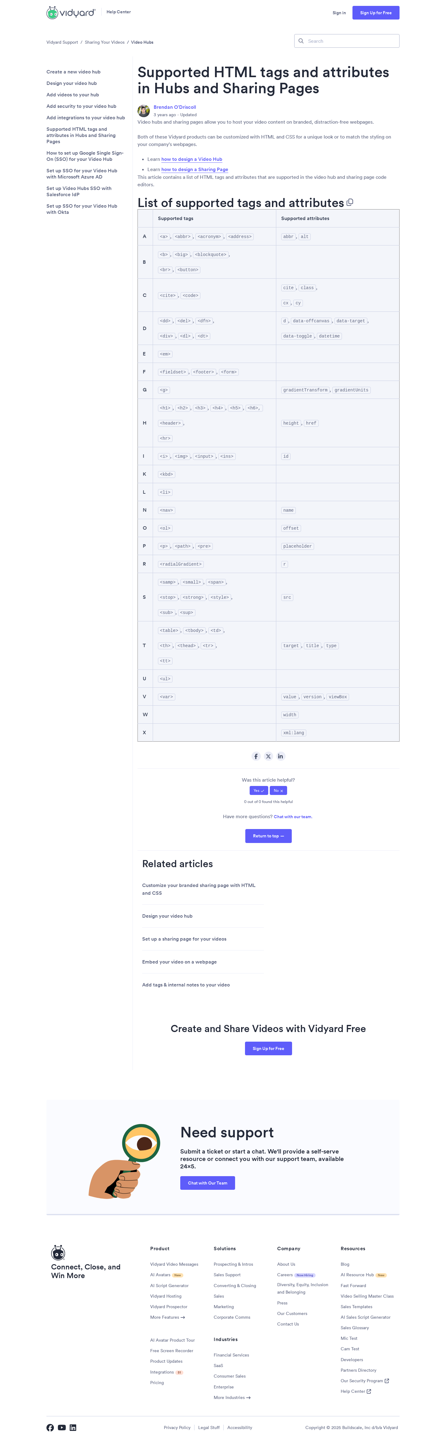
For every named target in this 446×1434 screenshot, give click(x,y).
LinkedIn (281, 751)
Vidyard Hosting (165, 1291)
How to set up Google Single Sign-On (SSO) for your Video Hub (85, 156)
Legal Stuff (209, 1423)
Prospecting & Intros (233, 1259)
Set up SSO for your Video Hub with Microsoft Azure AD (81, 174)
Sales (219, 1291)
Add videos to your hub (72, 95)
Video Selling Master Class (367, 1291)
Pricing (157, 1378)
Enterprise (224, 1382)
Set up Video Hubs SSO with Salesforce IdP (79, 191)
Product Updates (166, 1356)
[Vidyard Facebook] (50, 1423)
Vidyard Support (62, 42)
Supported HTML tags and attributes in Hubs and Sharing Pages (81, 135)
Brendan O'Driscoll (175, 107)
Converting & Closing (235, 1281)
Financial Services (231, 1350)
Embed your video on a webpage (179, 957)
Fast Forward (353, 1281)
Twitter (268, 751)
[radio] (259, 785)
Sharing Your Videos (105, 42)
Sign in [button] (339, 13)
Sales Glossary (355, 1323)
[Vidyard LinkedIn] (73, 1423)
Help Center (119, 13)
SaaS (218, 1361)
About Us (286, 1259)
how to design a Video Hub (191, 159)
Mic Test (349, 1333)
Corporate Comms (232, 1312)
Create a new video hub (73, 72)
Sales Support (227, 1270)
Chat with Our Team (207, 1178)
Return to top (266, 831)
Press (282, 1298)
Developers (352, 1355)
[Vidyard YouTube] (62, 1423)
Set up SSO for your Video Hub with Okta (81, 209)
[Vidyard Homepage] (71, 12)
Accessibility (239, 1423)
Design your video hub (71, 83)
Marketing (224, 1302)
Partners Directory (358, 1365)
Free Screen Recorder (171, 1346)
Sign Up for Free (376, 13)
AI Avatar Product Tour (172, 1335)
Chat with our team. (293, 812)
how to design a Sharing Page (194, 169)
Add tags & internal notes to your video (186, 980)
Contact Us (288, 1319)
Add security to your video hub (81, 106)
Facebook (256, 751)
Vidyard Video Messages (174, 1259)
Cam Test (350, 1344)
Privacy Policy (177, 1423)
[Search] (347, 41)
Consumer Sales (230, 1371)
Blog (345, 1259)
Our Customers (292, 1309)
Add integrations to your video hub (85, 118)
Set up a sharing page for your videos (184, 934)
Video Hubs (142, 42)
